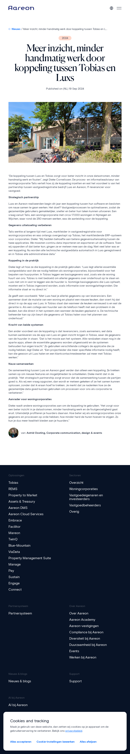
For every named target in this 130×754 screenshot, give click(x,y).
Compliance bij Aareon (86, 632)
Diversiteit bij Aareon (85, 638)
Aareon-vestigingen (84, 626)
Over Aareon (79, 613)
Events (74, 651)
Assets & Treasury (22, 501)
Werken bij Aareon (83, 657)
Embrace (15, 520)
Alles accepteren (20, 741)
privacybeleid (73, 730)
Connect (15, 589)
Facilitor (14, 527)
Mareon (14, 533)
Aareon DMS (18, 508)
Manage (14, 564)
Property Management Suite (29, 558)
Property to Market (23, 495)
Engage (14, 583)
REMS (13, 489)
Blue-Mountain (19, 545)
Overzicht (76, 483)
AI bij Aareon (18, 705)
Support (75, 681)
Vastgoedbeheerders (85, 505)
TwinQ (13, 539)
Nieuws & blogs (20, 681)
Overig (74, 511)
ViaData (14, 552)
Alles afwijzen (88, 741)
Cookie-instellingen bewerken (56, 741)
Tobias (13, 483)
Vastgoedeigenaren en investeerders (86, 497)
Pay (11, 571)
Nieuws (14, 29)
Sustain (14, 577)
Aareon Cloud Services (26, 514)
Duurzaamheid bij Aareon (88, 645)
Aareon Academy (82, 620)
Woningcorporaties (83, 489)
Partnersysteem (20, 613)
